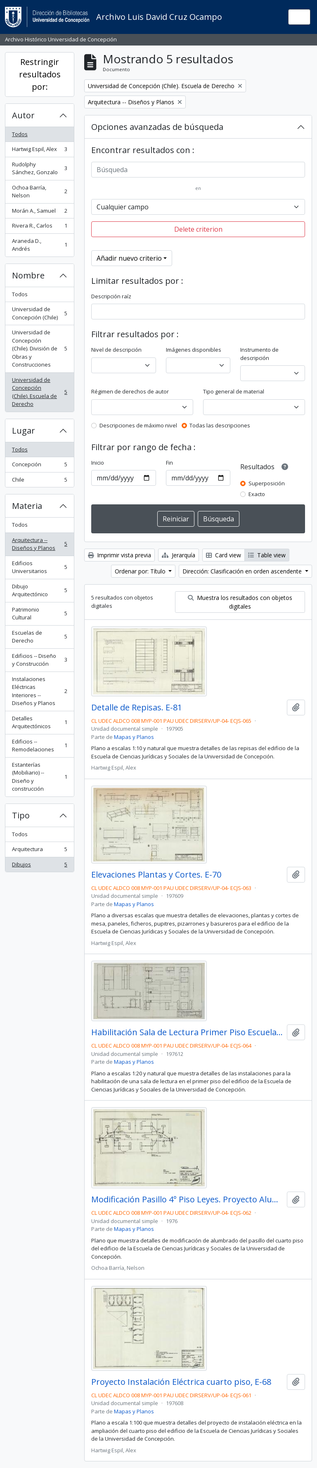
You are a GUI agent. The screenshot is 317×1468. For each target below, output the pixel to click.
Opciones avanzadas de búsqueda (157, 126)
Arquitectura (39, 850)
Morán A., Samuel (39, 212)
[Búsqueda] (198, 170)
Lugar (23, 430)
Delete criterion (198, 229)
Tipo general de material (233, 391)
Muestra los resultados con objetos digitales (240, 602)
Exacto (256, 494)
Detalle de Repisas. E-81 (136, 707)
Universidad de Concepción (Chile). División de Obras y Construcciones (39, 348)
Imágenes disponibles (193, 349)
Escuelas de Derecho (39, 637)
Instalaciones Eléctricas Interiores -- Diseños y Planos (39, 691)
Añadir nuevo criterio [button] (129, 258)
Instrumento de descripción (259, 354)
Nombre (28, 275)
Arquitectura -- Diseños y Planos (39, 544)
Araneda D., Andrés (39, 245)
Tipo (21, 815)
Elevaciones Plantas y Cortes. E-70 (156, 875)
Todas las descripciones (219, 425)
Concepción (39, 466)
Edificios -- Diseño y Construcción (39, 660)
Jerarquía (178, 555)
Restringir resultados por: (40, 74)
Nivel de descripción (116, 349)
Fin (169, 462)
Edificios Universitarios (39, 567)
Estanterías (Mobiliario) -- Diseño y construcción (39, 777)
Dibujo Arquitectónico (39, 590)
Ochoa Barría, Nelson (39, 191)
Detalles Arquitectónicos (39, 722)
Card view (223, 555)
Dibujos (39, 866)
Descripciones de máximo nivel (138, 425)
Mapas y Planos (134, 737)
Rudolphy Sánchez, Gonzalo (39, 168)
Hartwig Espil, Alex (39, 150)
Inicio (97, 462)
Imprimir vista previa (119, 555)
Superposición (266, 483)
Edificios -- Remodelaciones (39, 745)
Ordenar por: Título (141, 571)
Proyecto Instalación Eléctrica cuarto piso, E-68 (181, 1382)
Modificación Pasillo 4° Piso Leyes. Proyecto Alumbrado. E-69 (187, 1199)
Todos (20, 134)
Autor (23, 115)
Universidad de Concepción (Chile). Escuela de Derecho (39, 392)
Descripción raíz (111, 296)
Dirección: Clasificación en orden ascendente (242, 571)
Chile (39, 481)
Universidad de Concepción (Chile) (39, 313)
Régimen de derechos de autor (130, 391)
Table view (267, 555)
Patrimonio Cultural (39, 613)
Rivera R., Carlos (39, 227)
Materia (27, 505)
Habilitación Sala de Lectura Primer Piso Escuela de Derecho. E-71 (187, 1032)
